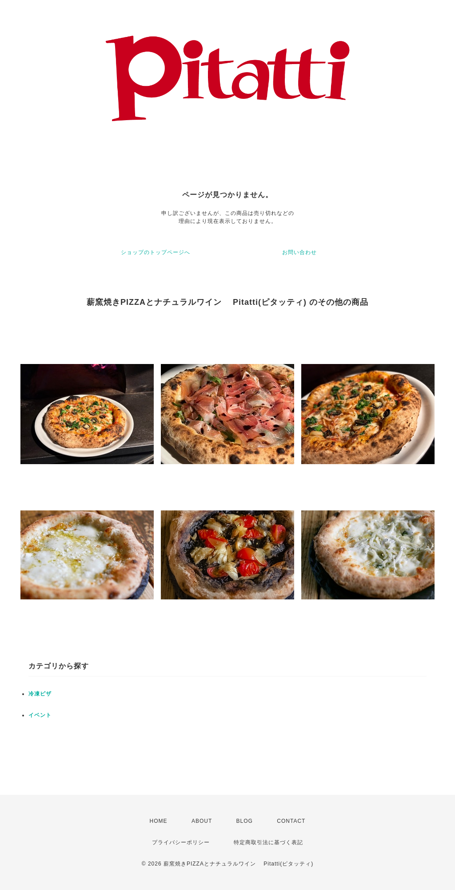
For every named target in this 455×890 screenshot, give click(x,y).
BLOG (244, 821)
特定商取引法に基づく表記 (268, 842)
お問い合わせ (299, 252)
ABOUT (202, 821)
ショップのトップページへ (155, 252)
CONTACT (291, 821)
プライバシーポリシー (181, 842)
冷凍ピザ (40, 694)
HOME (159, 821)
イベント (40, 715)
